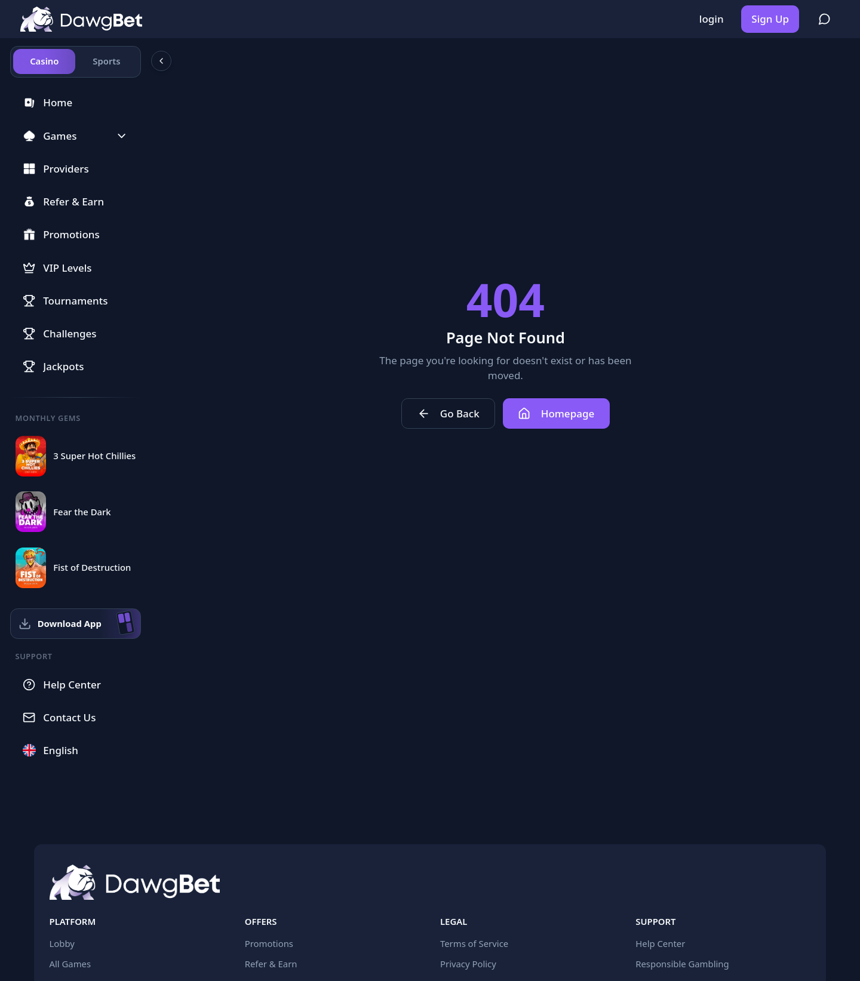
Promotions (269, 943)
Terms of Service (474, 943)
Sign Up (770, 19)
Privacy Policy (468, 964)
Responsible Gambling (682, 964)
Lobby (62, 943)
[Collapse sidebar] (161, 61)
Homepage (556, 413)
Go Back (448, 413)
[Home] (81, 19)
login (711, 19)
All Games (70, 964)
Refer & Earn (271, 964)
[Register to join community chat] (824, 19)
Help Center (660, 943)
